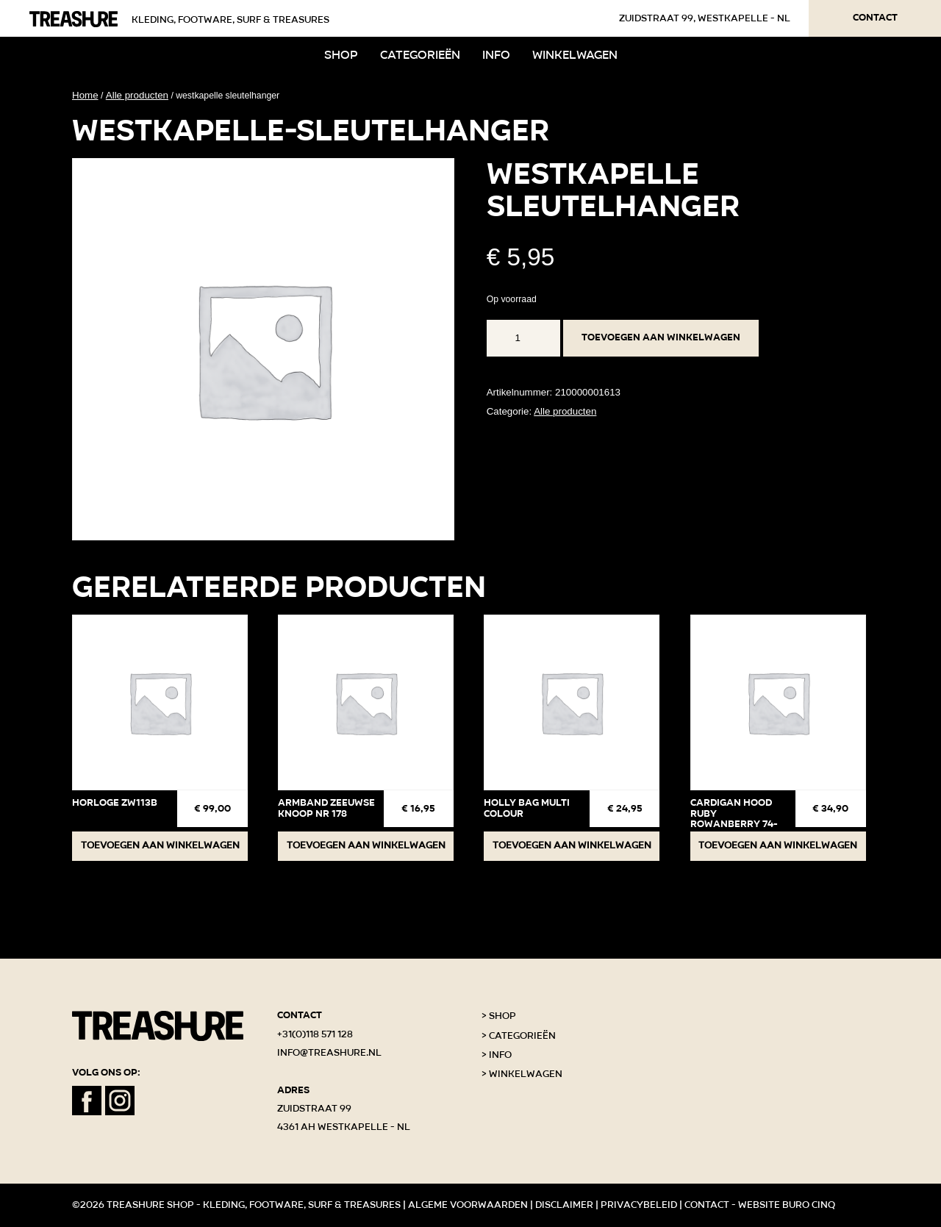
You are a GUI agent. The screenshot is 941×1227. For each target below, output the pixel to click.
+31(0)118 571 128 (315, 1034)
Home (85, 95)
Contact (875, 17)
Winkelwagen (575, 54)
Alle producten (137, 95)
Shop (341, 54)
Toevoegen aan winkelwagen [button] (160, 845)
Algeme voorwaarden (468, 1205)
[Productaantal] (523, 338)
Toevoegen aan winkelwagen (661, 337)
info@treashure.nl (329, 1052)
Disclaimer (564, 1205)
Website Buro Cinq (786, 1205)
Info (496, 54)
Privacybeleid (639, 1205)
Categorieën (420, 54)
